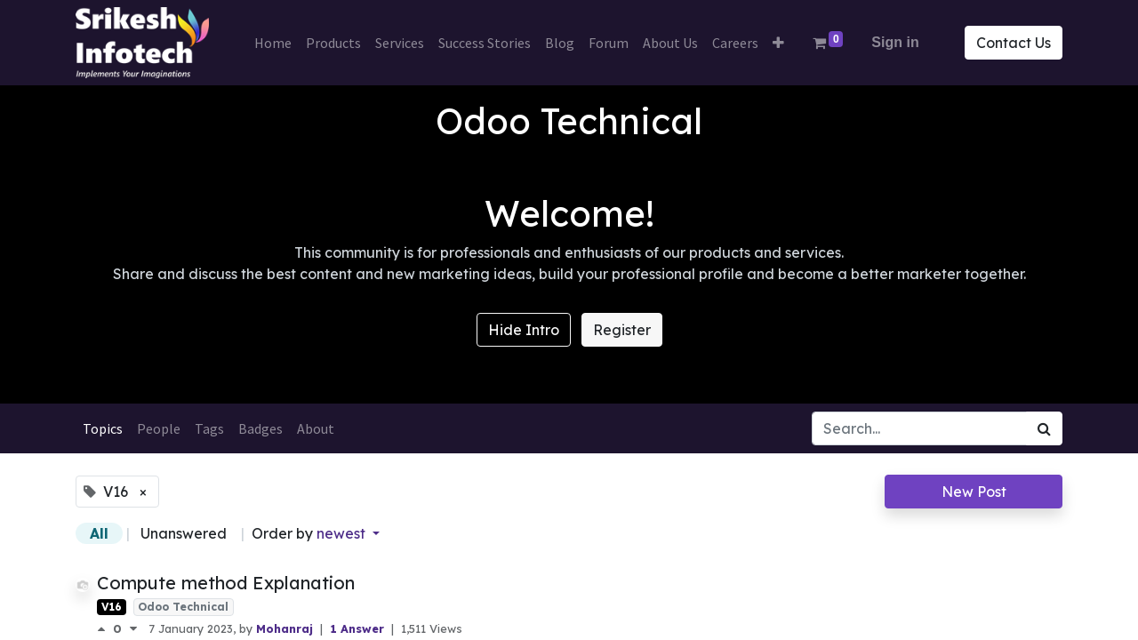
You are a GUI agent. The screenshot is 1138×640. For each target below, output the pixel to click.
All (99, 533)
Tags (209, 428)
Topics (103, 428)
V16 (111, 606)
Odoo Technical (183, 606)
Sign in (894, 42)
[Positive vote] (105, 629)
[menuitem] (273, 42)
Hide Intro (523, 330)
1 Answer (359, 628)
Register (622, 330)
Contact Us (1013, 43)
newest (343, 533)
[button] (778, 42)
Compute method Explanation (226, 583)
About (315, 428)
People (158, 428)
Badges (260, 428)
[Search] (1044, 428)
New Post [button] (974, 491)
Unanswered (183, 533)
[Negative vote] (133, 629)
